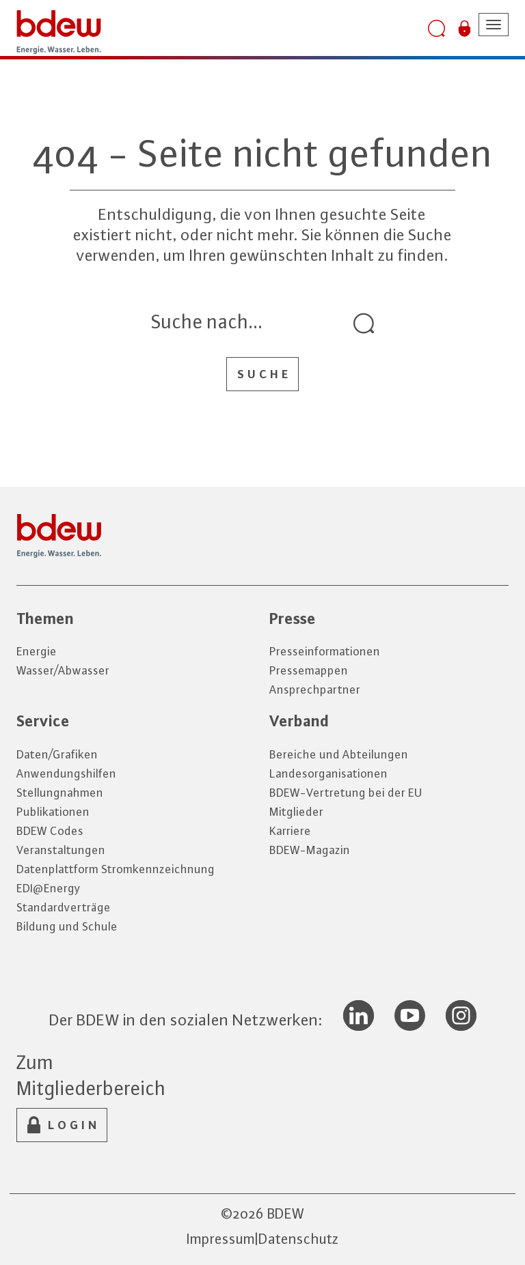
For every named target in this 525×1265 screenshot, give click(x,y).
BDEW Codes (49, 831)
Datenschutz (298, 1238)
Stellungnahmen (59, 792)
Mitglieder (296, 812)
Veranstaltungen (60, 850)
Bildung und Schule (67, 926)
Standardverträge (63, 907)
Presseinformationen (324, 651)
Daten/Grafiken (57, 754)
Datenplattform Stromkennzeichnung (115, 869)
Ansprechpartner (314, 689)
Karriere (290, 831)
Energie (36, 651)
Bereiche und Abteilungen (338, 754)
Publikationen (53, 812)
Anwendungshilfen (66, 773)
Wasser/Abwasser (62, 670)
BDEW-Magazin (309, 850)
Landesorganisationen (328, 773)
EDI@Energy (48, 888)
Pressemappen (308, 670)
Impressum (221, 1238)
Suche (264, 374)
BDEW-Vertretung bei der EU (345, 792)
